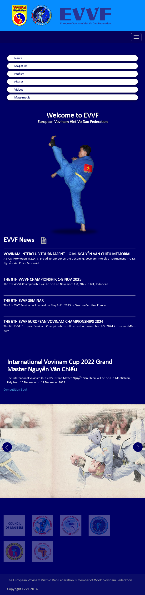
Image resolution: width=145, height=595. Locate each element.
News (18, 58)
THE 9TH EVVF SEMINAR (24, 301)
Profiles (19, 74)
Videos (18, 90)
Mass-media (22, 98)
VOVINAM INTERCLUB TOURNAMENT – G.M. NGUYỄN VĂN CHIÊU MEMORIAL (67, 254)
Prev (7, 447)
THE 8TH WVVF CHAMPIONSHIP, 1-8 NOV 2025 (42, 280)
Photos (18, 82)
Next (138, 447)
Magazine (21, 66)
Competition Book (15, 390)
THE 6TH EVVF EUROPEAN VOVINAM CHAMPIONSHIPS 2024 (53, 322)
